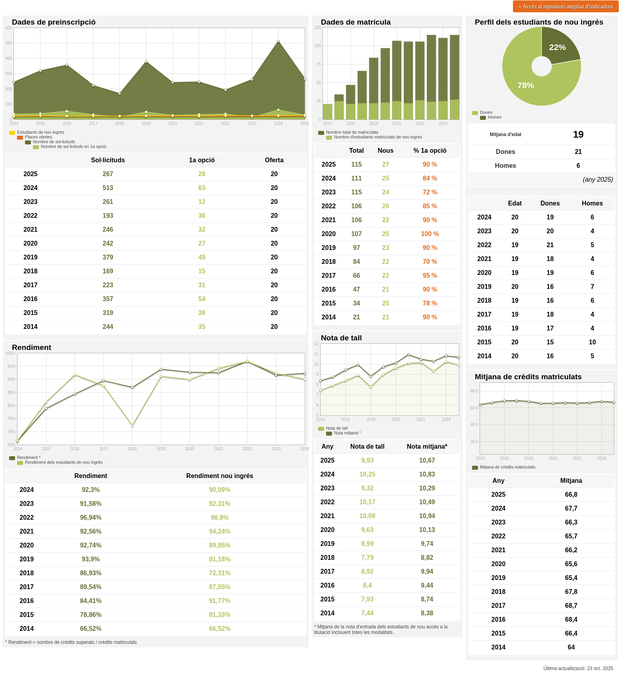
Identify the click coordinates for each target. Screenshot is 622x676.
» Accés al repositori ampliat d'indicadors (566, 6)
